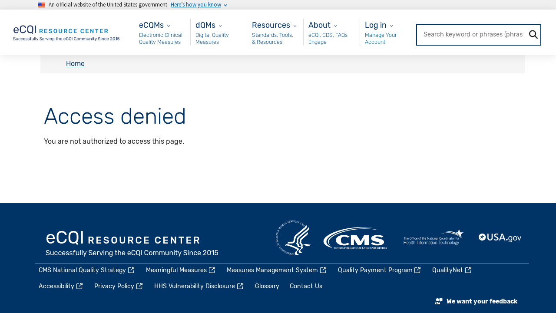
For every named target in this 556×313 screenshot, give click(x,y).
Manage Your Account (381, 38)
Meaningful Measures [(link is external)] (181, 270)
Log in (376, 25)
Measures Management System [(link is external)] (277, 270)
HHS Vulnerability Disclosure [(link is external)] (199, 286)
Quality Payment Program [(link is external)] (380, 270)
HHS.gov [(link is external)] (293, 238)
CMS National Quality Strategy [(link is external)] (87, 270)
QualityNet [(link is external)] (452, 270)
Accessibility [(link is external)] (61, 286)
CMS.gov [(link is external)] (355, 238)
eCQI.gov (132, 244)
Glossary (267, 286)
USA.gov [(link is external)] (500, 238)
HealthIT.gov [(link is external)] (433, 238)
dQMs (205, 25)
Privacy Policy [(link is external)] (119, 286)
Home (75, 64)
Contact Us (306, 286)
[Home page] (67, 31)
